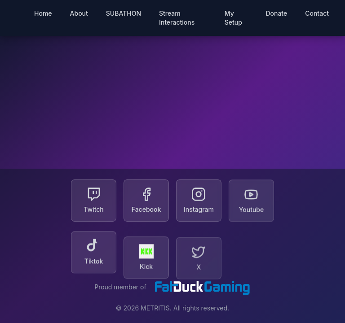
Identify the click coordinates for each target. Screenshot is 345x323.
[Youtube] (251, 203)
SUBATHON (123, 13)
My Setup (233, 17)
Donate (276, 13)
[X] (198, 258)
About (79, 13)
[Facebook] (146, 200)
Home (43, 13)
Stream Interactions (177, 17)
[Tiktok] (93, 257)
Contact (317, 13)
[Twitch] (93, 200)
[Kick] (146, 258)
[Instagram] (198, 201)
